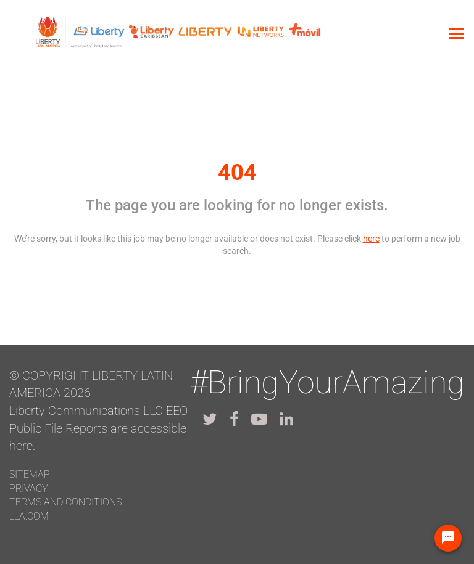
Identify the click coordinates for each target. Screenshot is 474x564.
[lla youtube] (259, 419)
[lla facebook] (234, 419)
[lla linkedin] (286, 419)
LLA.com (29, 516)
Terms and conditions (65, 502)
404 (237, 173)
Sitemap (29, 474)
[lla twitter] (209, 419)
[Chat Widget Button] (448, 538)
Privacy (28, 488)
